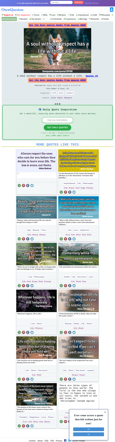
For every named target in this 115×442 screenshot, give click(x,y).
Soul (61, 102)
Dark (41, 288)
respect (70, 97)
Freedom (23, 424)
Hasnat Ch (92, 77)
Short (39, 331)
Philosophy (105, 15)
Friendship (57, 19)
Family (106, 19)
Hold (39, 382)
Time (43, 237)
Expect (82, 382)
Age (29, 237)
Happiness (34, 424)
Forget (35, 288)
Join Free (78, 2)
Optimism (84, 237)
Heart (79, 241)
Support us (8, 15)
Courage (48, 288)
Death (67, 284)
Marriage (83, 19)
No (89, 433)
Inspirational (83, 15)
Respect (68, 102)
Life (54, 97)
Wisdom (62, 15)
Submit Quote (10, 19)
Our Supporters (23, 15)
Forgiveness (70, 19)
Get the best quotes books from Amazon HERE (57, 25)
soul (61, 97)
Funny (36, 15)
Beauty (36, 237)
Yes (88, 429)
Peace (51, 424)
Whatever (39, 335)
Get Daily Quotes (57, 133)
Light (83, 195)
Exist (90, 241)
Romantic (95, 19)
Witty (45, 15)
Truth (72, 15)
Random (24, 19)
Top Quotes (36, 19)
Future (72, 195)
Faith (95, 15)
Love (53, 15)
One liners (82, 284)
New (46, 19)
